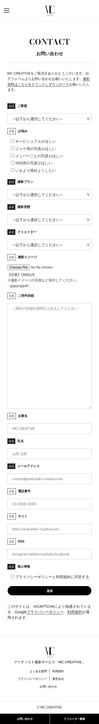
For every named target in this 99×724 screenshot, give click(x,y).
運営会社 (58, 678)
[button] (12, 10)
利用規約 (63, 577)
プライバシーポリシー (33, 577)
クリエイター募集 (74, 718)
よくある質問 (38, 671)
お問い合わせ (48, 686)
